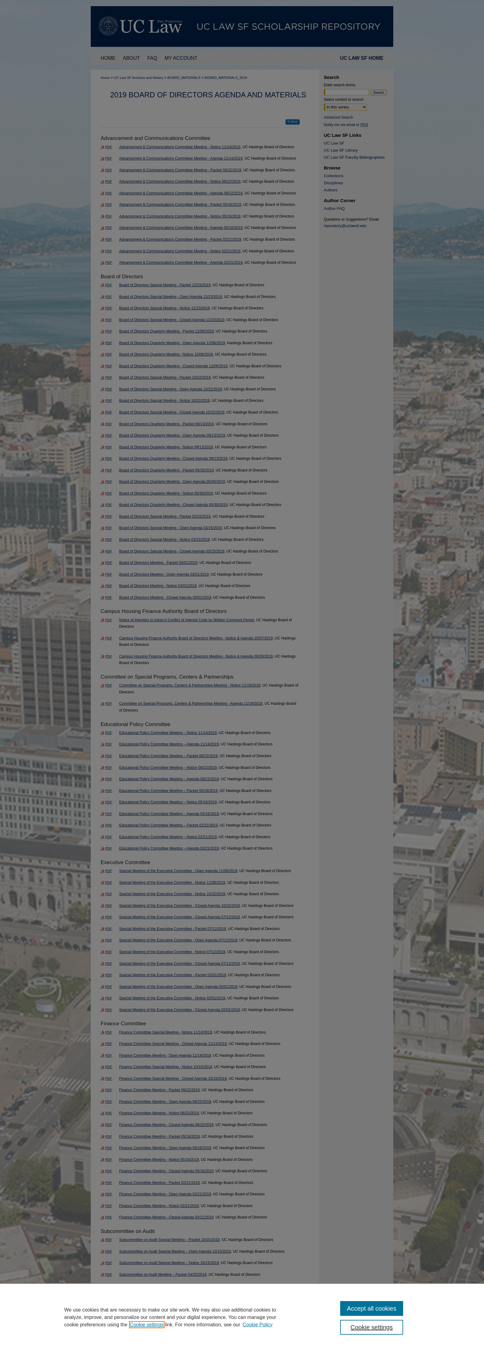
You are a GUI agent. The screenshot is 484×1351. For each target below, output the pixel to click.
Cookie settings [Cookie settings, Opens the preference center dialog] (372, 1327)
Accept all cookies (371, 1308)
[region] (242, 1317)
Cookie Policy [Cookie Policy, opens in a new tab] (258, 1324)
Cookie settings (147, 1324)
